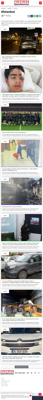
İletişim (2, 379)
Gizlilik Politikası (4, 385)
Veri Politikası (4, 382)
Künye (2, 378)
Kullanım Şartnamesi (5, 381)
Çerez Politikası (4, 384)
